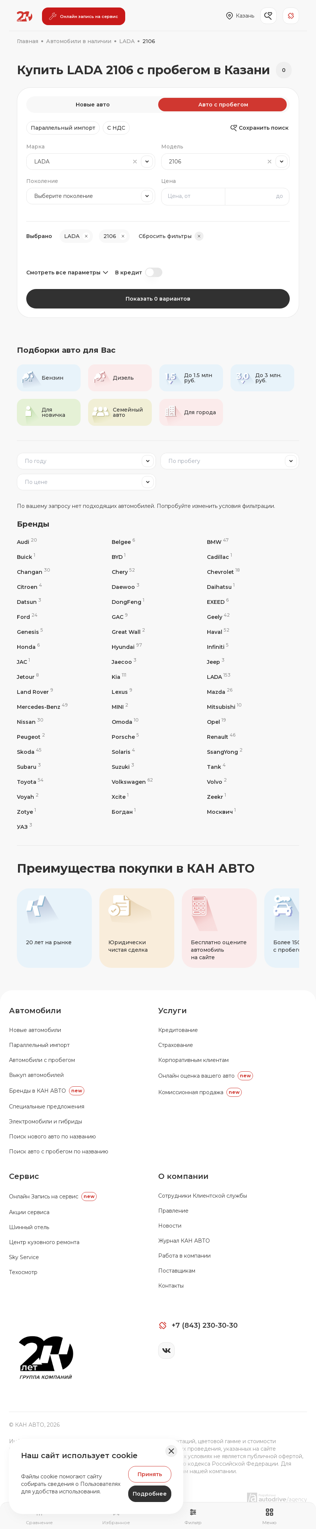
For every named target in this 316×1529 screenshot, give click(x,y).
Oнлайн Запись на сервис (53, 1196)
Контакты (171, 1285)
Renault (221, 736)
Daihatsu (221, 586)
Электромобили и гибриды (45, 1121)
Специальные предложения (46, 1106)
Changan (33, 571)
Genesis (30, 631)
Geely (218, 616)
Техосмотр (23, 1272)
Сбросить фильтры (171, 236)
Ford (27, 616)
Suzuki (123, 766)
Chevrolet (223, 571)
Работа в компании (184, 1255)
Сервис (24, 1176)
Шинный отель (29, 1227)
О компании (183, 1176)
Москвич (221, 811)
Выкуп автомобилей (36, 1075)
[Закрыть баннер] (171, 1451)
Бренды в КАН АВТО (46, 1090)
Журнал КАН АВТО (184, 1240)
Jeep (216, 661)
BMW (218, 541)
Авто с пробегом (223, 104)
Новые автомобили (35, 1030)
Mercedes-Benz (42, 706)
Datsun (29, 601)
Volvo (217, 781)
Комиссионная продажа (200, 1092)
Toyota (30, 781)
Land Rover (35, 691)
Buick (26, 556)
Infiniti (218, 646)
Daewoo (125, 586)
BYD (119, 556)
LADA (219, 676)
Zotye (26, 811)
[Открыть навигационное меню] (269, 1517)
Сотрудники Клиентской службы (202, 1195)
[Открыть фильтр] (193, 1517)
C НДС (116, 127)
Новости (169, 1225)
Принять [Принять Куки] (150, 1474)
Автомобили (35, 1010)
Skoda (29, 751)
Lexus (122, 691)
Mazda (219, 691)
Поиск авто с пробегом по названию (58, 1151)
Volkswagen (132, 781)
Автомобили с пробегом (42, 1060)
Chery (123, 571)
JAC (23, 661)
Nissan (30, 721)
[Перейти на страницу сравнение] (39, 1517)
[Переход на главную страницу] (24, 16)
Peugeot (31, 736)
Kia (119, 676)
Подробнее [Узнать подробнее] (150, 1493)
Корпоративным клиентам (193, 1060)
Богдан (124, 811)
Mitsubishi (224, 706)
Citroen (29, 586)
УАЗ (24, 826)
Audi (27, 541)
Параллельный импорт (63, 127)
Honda (28, 646)
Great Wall (128, 631)
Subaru (29, 766)
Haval (218, 631)
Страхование (175, 1045)
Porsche (125, 736)
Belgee (123, 541)
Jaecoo (124, 661)
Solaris (123, 751)
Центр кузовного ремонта (44, 1242)
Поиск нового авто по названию (52, 1136)
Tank (216, 766)
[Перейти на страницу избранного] (116, 1517)
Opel (216, 721)
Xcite (120, 796)
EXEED (218, 601)
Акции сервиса (29, 1212)
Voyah (28, 796)
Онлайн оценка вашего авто (205, 1075)
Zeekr (216, 796)
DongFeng (128, 601)
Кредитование (178, 1030)
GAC (120, 616)
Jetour (28, 676)
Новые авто (93, 104)
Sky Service (24, 1257)
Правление (173, 1210)
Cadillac (219, 556)
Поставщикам (176, 1270)
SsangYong (225, 751)
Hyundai (127, 646)
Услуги (172, 1010)
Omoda (125, 721)
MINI (120, 706)
